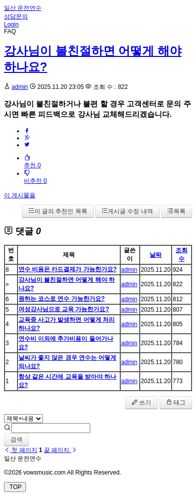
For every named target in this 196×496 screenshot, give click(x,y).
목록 (177, 211)
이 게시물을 (19, 195)
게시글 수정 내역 (127, 211)
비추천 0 (35, 177)
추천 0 (32, 161)
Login (11, 24)
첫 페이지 (20, 450)
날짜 (156, 254)
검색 (16, 439)
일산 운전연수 (22, 7)
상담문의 (16, 16)
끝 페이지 (60, 450)
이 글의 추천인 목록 (57, 211)
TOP (15, 487)
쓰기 (141, 402)
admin (19, 86)
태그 (176, 402)
